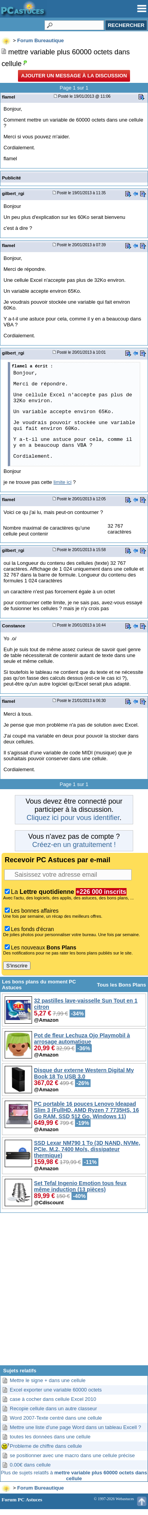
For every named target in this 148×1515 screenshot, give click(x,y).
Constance (13, 625)
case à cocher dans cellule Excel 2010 (53, 1399)
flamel (8, 96)
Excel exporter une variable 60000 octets (56, 1390)
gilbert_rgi (13, 193)
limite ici (62, 482)
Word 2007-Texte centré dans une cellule (56, 1418)
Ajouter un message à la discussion (74, 76)
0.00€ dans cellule (30, 1465)
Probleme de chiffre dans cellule (46, 1446)
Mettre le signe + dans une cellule (48, 1380)
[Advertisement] (74, 1292)
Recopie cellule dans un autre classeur (53, 1408)
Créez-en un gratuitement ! (74, 845)
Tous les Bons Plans (121, 985)
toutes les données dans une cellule (50, 1437)
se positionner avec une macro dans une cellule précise (72, 1455)
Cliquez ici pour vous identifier (73, 818)
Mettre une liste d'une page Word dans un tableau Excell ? (75, 1427)
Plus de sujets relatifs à (74, 1475)
